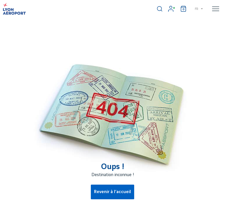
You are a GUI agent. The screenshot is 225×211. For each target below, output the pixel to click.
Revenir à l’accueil (112, 192)
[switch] (159, 9)
